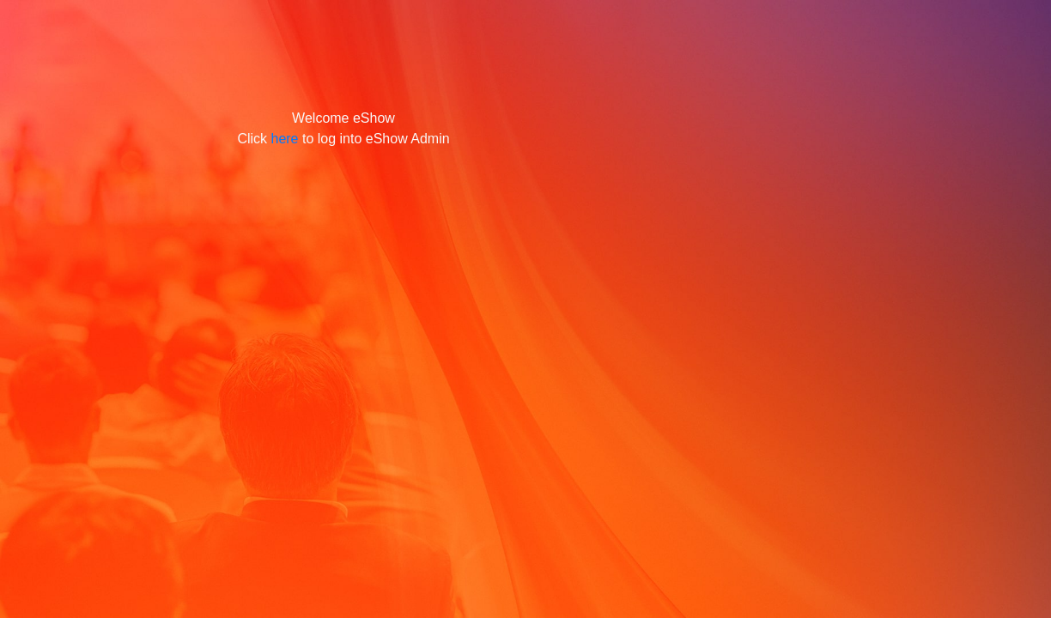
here (284, 138)
